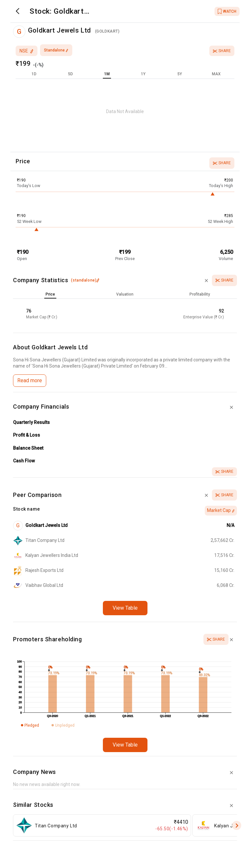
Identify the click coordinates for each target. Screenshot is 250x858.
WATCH (227, 11)
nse (27, 50)
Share (222, 51)
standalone (56, 50)
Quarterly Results (31, 422)
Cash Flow (24, 460)
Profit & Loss (26, 435)
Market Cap (221, 510)
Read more (29, 380)
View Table (125, 608)
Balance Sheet (28, 448)
